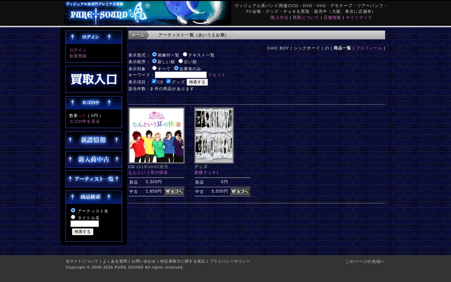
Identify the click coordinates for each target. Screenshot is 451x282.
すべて (164, 69)
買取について (306, 17)
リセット (217, 75)
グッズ (178, 82)
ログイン (78, 50)
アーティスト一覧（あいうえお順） (193, 35)
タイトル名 (89, 217)
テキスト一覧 (201, 55)
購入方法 (279, 17)
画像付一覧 (169, 55)
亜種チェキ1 (206, 172)
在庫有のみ (190, 69)
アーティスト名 (93, 211)
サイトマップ (359, 17)
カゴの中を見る (84, 121)
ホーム (138, 35)
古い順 (190, 61)
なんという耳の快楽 (148, 172)
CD (160, 82)
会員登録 (78, 55)
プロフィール (369, 48)
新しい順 (166, 61)
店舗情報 (332, 17)
